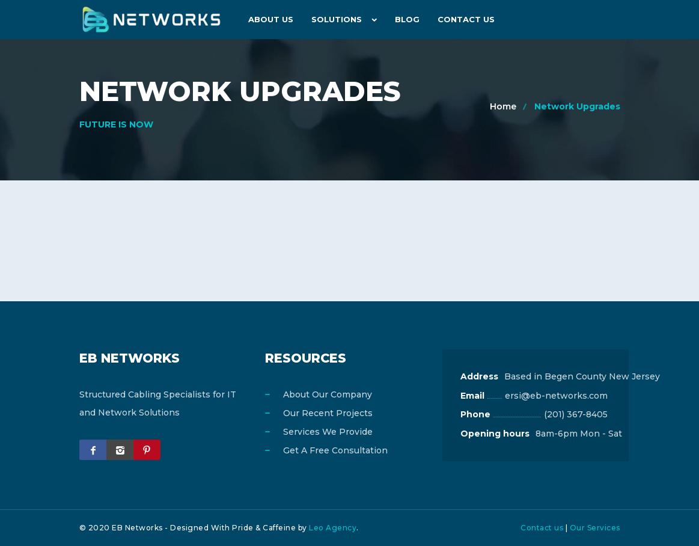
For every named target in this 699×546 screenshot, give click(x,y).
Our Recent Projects (328, 413)
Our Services (595, 527)
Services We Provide (328, 431)
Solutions (336, 19)
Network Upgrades (577, 106)
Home (503, 106)
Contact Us (466, 19)
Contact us (541, 527)
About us (270, 19)
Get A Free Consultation (335, 450)
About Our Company (327, 394)
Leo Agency (332, 527)
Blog (407, 19)
